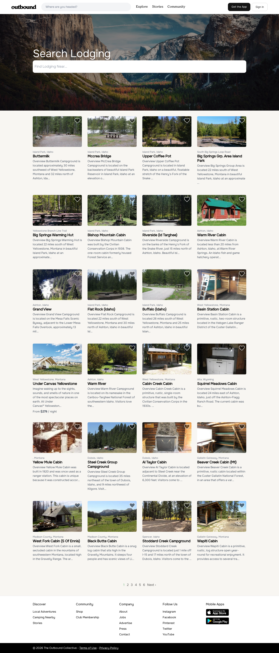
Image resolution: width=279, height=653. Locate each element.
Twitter (167, 629)
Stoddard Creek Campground (166, 541)
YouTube (168, 634)
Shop (79, 611)
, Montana (38, 458)
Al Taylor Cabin (154, 462)
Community (176, 6)
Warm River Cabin (211, 235)
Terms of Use (88, 648)
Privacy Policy (109, 648)
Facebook (169, 617)
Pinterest (169, 623)
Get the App (239, 7)
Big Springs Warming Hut (53, 235)
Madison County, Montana (48, 536)
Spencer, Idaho (151, 536)
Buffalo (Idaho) (154, 309)
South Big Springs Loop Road (213, 152)
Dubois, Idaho (95, 458)
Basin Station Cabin (213, 309)
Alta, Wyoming (205, 379)
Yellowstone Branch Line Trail (50, 230)
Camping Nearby (44, 617)
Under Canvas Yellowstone (55, 384)
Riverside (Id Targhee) (159, 235)
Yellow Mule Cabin (47, 462)
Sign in (260, 7)
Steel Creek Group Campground (102, 464)
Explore (142, 6)
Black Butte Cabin (102, 541)
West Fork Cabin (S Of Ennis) (56, 541)
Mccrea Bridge (99, 156)
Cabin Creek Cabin (157, 384)
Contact (124, 634)
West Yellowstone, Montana (213, 305)
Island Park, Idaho (43, 152)
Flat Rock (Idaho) (101, 309)
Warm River (97, 384)
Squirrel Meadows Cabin (217, 384)
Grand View (42, 309)
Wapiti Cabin (207, 541)
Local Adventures (44, 611)
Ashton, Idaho (205, 230)
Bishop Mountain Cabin (107, 235)
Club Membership (87, 617)
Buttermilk (41, 156)
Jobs (122, 617)
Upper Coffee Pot (156, 156)
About (123, 611)
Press (123, 629)
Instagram (169, 611)
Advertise (125, 623)
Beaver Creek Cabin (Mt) (216, 462)
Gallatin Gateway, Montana (213, 458)
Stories (157, 6)
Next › (151, 585)
